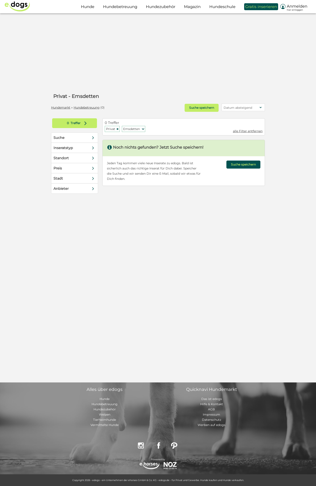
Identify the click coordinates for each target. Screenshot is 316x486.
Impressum (211, 414)
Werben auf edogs (211, 425)
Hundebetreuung (87, 107)
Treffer (78, 123)
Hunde (105, 399)
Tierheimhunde (104, 420)
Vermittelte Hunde (104, 425)
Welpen (104, 414)
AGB (211, 409)
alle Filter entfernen (248, 131)
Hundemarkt (60, 107)
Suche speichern (201, 108)
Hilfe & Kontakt (211, 404)
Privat (112, 129)
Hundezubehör (105, 409)
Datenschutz (211, 420)
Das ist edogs (211, 399)
